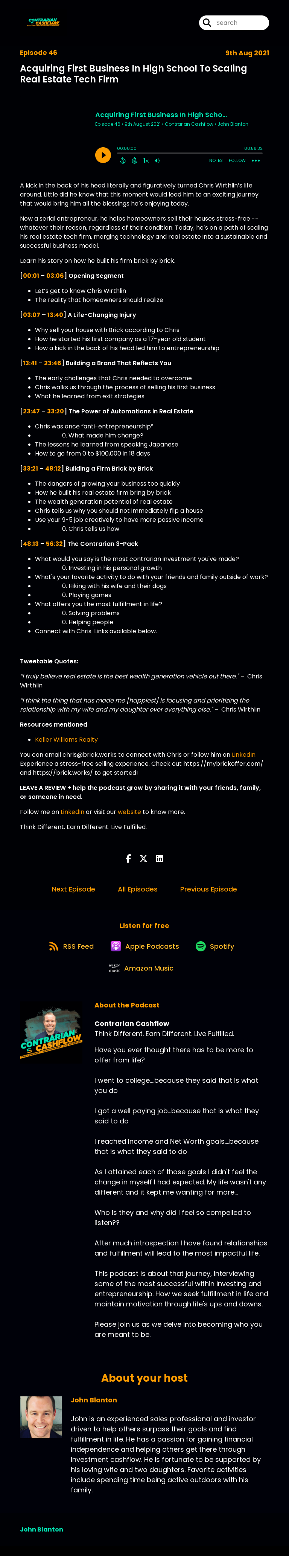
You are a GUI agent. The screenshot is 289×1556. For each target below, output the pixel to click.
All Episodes (138, 889)
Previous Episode (208, 889)
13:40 (55, 315)
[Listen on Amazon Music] (140, 977)
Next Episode (73, 889)
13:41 (30, 363)
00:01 (31, 275)
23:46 (52, 363)
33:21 (30, 468)
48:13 (31, 543)
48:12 (53, 468)
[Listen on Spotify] (218, 950)
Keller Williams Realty (66, 739)
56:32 (54, 543)
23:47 (31, 411)
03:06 (55, 275)
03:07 (31, 315)
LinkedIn (244, 754)
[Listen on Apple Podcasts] (144, 950)
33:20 (55, 411)
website (129, 812)
